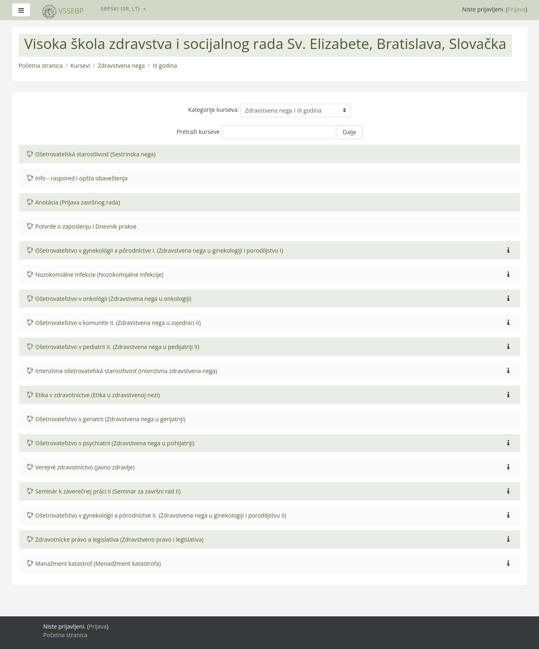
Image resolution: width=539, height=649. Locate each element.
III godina (164, 65)
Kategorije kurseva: (213, 109)
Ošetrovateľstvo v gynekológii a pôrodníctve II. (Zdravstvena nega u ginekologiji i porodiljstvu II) (161, 515)
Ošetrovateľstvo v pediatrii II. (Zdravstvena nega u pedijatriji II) (117, 347)
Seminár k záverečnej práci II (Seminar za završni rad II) (108, 491)
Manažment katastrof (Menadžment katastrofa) (98, 563)
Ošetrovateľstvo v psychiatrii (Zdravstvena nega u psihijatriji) (114, 443)
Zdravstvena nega (121, 65)
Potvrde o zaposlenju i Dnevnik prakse (86, 226)
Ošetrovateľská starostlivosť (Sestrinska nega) (95, 154)
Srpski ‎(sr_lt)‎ (121, 8)
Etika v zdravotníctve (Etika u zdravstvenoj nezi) (97, 395)
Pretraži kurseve (198, 132)
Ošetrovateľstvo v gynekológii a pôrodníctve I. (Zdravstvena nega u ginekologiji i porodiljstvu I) (159, 250)
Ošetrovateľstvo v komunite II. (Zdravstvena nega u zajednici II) (118, 323)
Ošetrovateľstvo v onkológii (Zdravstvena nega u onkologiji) (113, 298)
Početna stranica (41, 65)
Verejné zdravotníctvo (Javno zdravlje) (85, 467)
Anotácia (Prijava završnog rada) (77, 202)
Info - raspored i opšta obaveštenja (81, 178)
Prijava (517, 9)
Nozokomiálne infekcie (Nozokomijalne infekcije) (99, 274)
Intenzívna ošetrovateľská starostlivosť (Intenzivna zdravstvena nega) (126, 371)
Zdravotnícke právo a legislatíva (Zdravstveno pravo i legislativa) (119, 539)
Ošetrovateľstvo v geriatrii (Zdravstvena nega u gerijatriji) (110, 419)
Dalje (349, 132)
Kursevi (80, 65)
